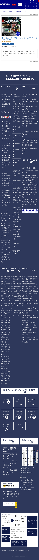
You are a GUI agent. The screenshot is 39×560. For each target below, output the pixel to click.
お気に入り (33, 4)
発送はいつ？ (18, 400)
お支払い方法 (6, 400)
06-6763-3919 (18, 520)
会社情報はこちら (6, 530)
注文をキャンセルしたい (6, 474)
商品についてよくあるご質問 (31, 414)
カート (38, 6)
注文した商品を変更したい (6, 458)
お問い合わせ (34, 522)
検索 (20, 4)
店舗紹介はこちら (6, 538)
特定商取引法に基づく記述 (8, 550)
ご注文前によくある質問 (6, 414)
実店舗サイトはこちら (32, 532)
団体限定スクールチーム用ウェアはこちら (18, 543)
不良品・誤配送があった (13, 463)
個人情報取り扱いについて (22, 550)
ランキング (30, 4)
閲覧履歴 (36, 5)
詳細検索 (25, 5)
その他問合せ (18, 426)
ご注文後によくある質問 (18, 414)
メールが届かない (31, 400)
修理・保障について (6, 426)
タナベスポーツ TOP (5, 11)
